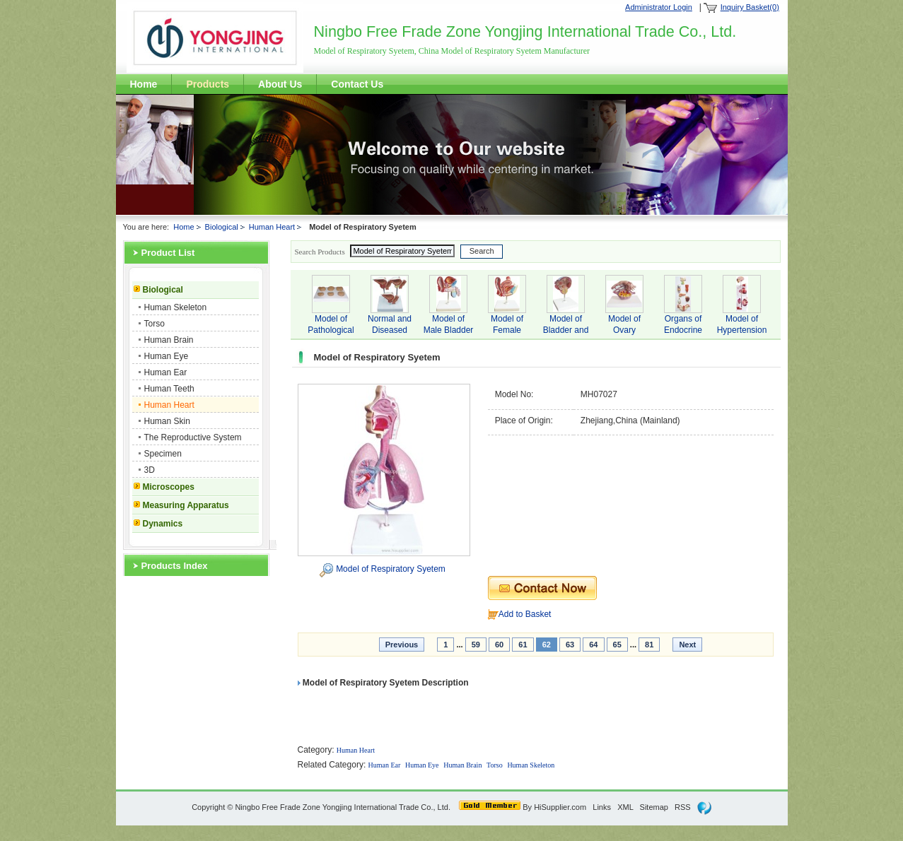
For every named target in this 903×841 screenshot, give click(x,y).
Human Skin (167, 421)
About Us (280, 84)
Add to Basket (525, 614)
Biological (221, 227)
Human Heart (272, 227)
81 (649, 644)
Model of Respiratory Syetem (390, 569)
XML (625, 807)
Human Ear (165, 372)
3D (149, 470)
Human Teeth (169, 389)
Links (602, 807)
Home (144, 84)
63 (570, 644)
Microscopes (168, 487)
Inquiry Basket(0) (750, 7)
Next (687, 644)
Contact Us (357, 84)
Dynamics (163, 524)
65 (617, 644)
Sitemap (654, 807)
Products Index (174, 565)
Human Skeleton (175, 307)
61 (522, 644)
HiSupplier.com (560, 807)
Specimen (163, 454)
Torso (154, 324)
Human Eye (166, 356)
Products (207, 84)
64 (593, 644)
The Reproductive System (193, 437)
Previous (401, 644)
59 (476, 644)
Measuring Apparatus (186, 505)
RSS (683, 807)
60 (499, 644)
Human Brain (169, 340)
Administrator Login (658, 7)
